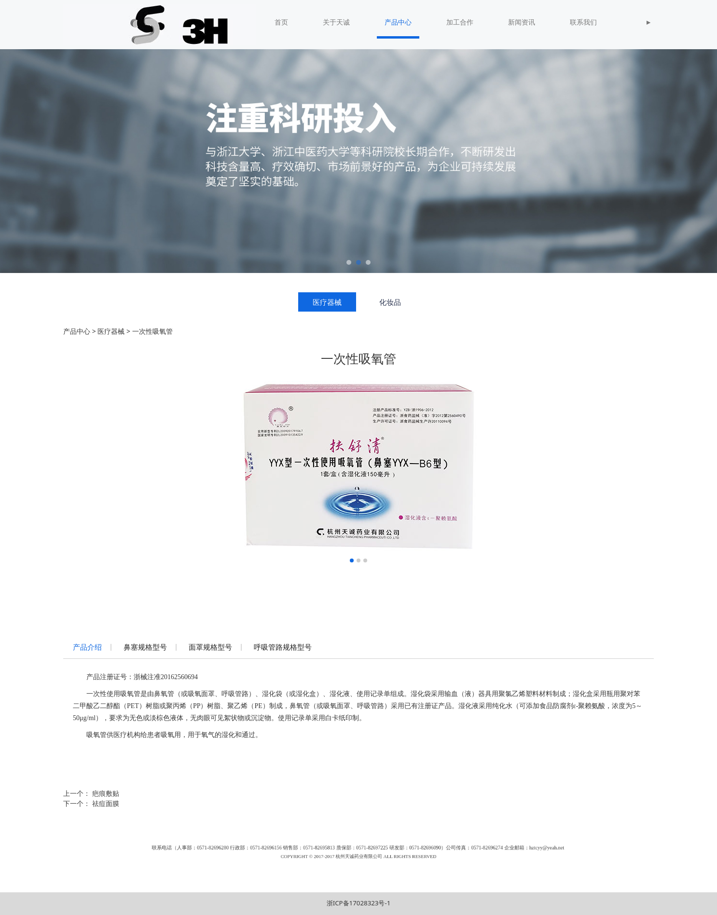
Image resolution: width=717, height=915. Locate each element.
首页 (281, 22)
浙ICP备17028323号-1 (359, 903)
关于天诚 (336, 22)
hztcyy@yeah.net (444, 852)
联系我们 (583, 22)
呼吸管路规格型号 (283, 647)
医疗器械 (327, 302)
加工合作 (459, 22)
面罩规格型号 (210, 647)
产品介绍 (87, 647)
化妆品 (390, 302)
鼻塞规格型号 (145, 647)
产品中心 (398, 22)
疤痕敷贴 (105, 793)
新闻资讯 (521, 22)
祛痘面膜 (105, 803)
